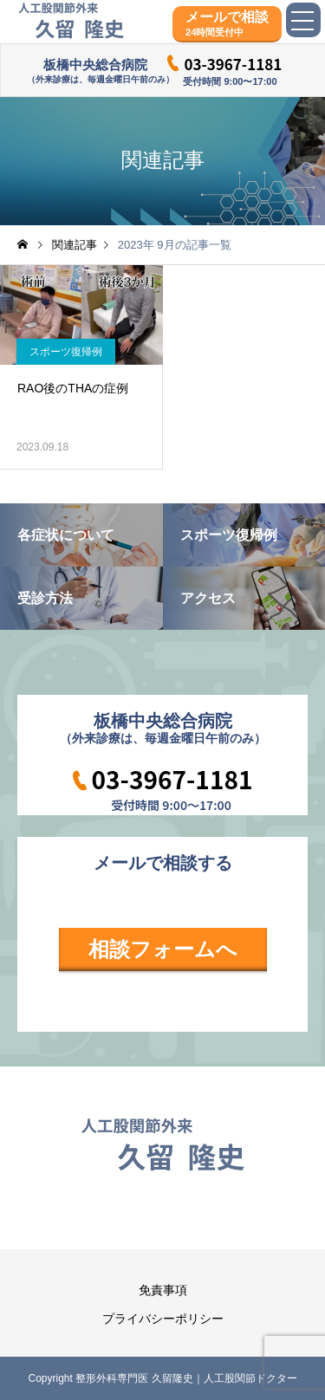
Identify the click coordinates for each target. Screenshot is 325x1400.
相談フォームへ (162, 949)
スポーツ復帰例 (65, 352)
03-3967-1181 (233, 64)
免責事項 (163, 1290)
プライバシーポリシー (163, 1318)
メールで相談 (227, 23)
